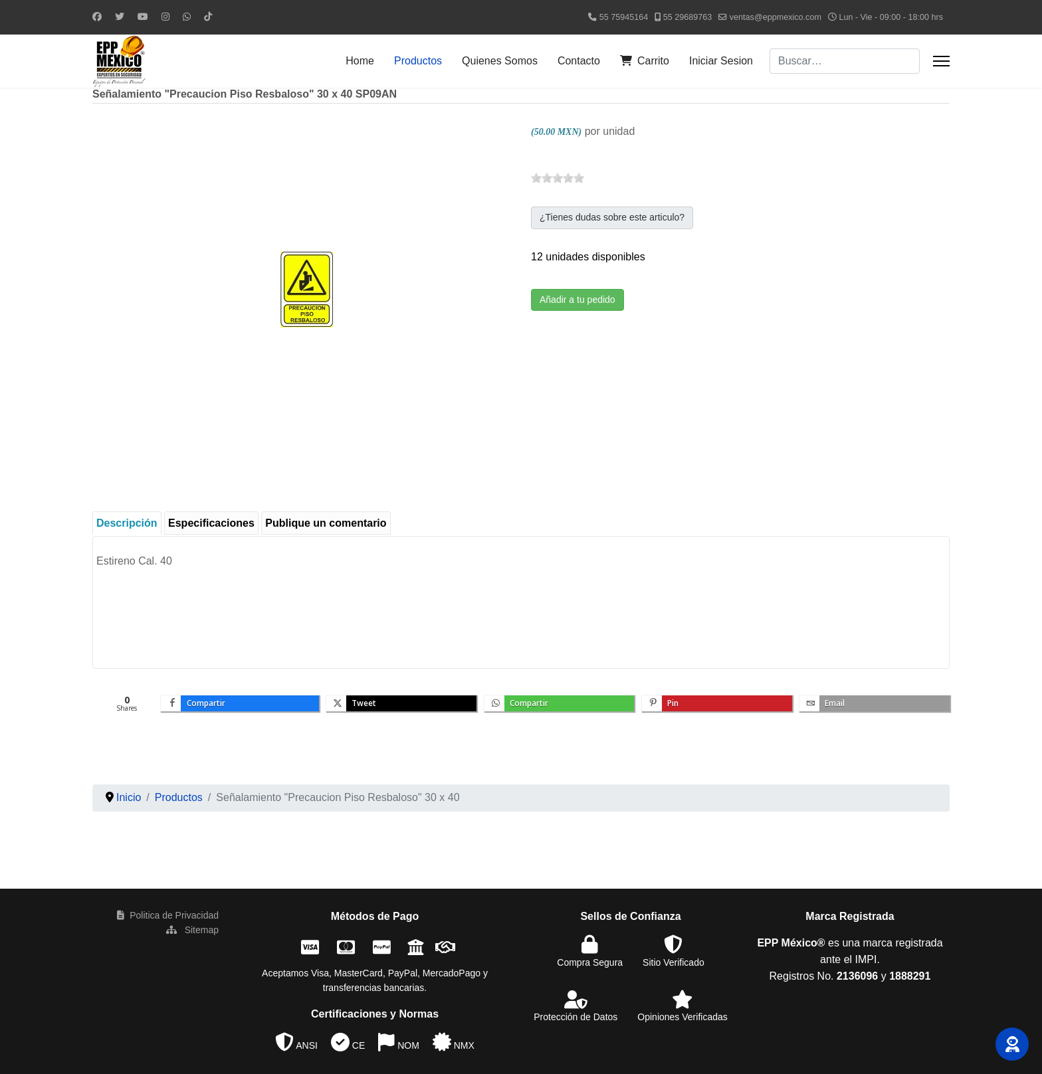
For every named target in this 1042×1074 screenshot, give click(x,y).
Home (360, 60)
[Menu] (941, 61)
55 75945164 (624, 17)
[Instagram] (165, 16)
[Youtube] (143, 16)
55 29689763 (687, 17)
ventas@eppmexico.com (775, 17)
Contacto (579, 60)
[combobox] (845, 61)
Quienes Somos (500, 60)
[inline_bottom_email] (874, 703)
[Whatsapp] (187, 16)
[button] (1012, 1044)
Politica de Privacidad (168, 915)
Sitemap (192, 930)
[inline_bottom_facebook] (239, 703)
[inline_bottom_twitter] (401, 703)
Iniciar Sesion (721, 60)
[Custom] (208, 16)
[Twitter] (119, 16)
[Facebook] (97, 16)
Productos (418, 60)
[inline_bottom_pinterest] (717, 703)
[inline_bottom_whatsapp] (559, 703)
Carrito (644, 60)
